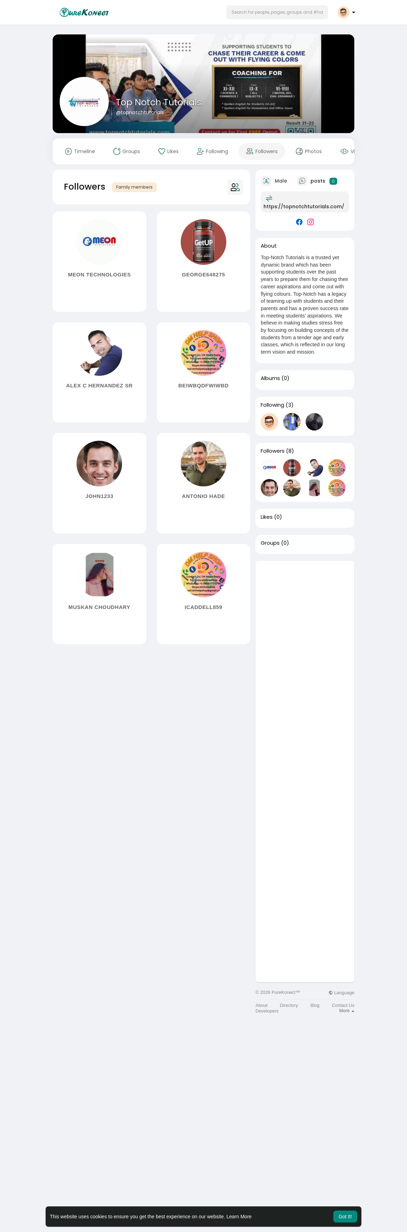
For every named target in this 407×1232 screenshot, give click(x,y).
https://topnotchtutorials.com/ (303, 206)
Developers (267, 1011)
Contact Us (343, 1005)
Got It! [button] (345, 1216)
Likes (267, 517)
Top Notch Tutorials (158, 102)
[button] (277, 12)
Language (341, 992)
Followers (273, 451)
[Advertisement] (304, 666)
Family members (134, 187)
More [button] (346, 1010)
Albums (270, 378)
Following (272, 405)
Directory (289, 1005)
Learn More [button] (239, 1216)
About (261, 1005)
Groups (270, 543)
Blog (315, 1005)
